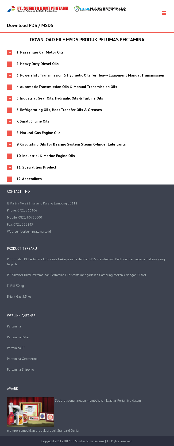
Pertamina (14, 326)
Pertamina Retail (18, 337)
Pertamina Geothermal (23, 359)
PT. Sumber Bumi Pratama (87, 441)
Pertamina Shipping (20, 369)
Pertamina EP (16, 348)
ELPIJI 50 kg (15, 286)
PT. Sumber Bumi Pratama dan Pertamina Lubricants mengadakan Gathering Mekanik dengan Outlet (76, 275)
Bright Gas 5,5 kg (19, 296)
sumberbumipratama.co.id (33, 231)
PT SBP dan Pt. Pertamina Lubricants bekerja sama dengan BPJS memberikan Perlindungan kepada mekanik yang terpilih (86, 261)
